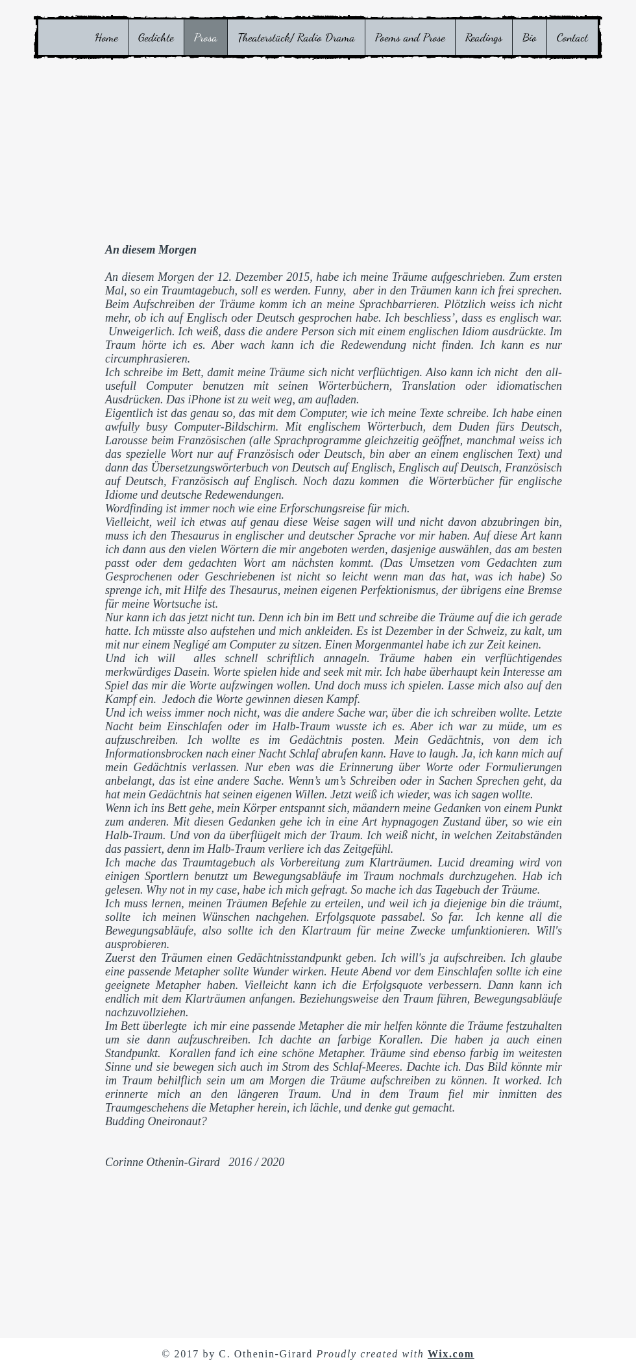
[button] (156, 37)
